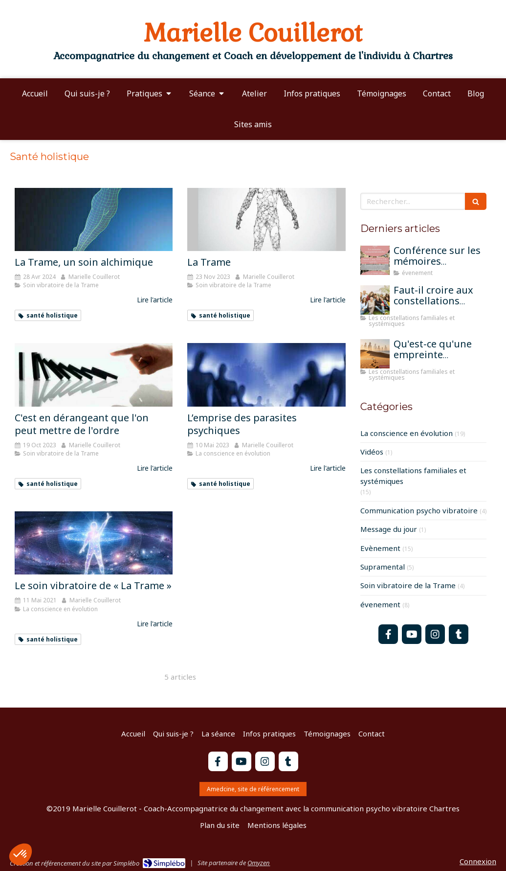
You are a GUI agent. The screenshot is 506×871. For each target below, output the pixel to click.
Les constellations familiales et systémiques (413, 475)
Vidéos (371, 452)
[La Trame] (266, 219)
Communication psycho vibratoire (419, 510)
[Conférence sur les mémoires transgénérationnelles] (375, 260)
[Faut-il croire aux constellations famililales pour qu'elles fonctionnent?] (375, 300)
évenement (380, 604)
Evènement (380, 548)
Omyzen (258, 862)
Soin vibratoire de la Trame (408, 585)
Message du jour (388, 529)
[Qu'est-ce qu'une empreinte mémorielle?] (375, 353)
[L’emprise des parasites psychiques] (266, 374)
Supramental (382, 567)
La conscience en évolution (406, 433)
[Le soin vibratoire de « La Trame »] (94, 542)
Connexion (478, 861)
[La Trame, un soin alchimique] (94, 219)
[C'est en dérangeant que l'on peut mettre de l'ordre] (94, 374)
